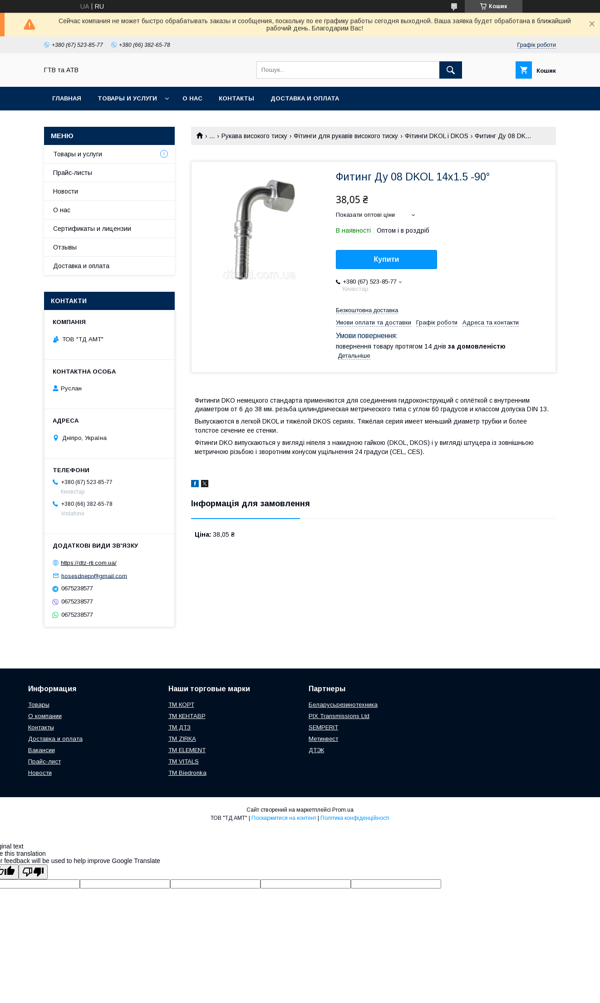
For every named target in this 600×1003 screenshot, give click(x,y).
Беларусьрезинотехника (343, 704)
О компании (45, 716)
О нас (192, 98)
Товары (38, 704)
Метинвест (323, 738)
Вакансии (41, 750)
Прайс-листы (72, 172)
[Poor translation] (33, 871)
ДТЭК (316, 750)
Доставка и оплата (304, 98)
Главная (66, 98)
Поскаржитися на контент (283, 818)
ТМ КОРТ (181, 704)
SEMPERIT (323, 727)
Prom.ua (343, 810)
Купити (386, 259)
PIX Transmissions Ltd (339, 716)
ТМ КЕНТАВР (187, 716)
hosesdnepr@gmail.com (94, 575)
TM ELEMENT (187, 750)
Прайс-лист (44, 761)
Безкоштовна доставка (367, 310)
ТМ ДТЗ (179, 727)
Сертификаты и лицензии (92, 228)
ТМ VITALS (183, 761)
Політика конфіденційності (354, 818)
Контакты (236, 98)
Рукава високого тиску (254, 136)
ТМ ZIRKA (182, 738)
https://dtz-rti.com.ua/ (89, 562)
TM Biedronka (187, 772)
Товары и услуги (127, 98)
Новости (65, 191)
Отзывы (65, 247)
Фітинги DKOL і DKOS (436, 136)
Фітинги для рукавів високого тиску (346, 136)
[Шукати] (450, 70)
